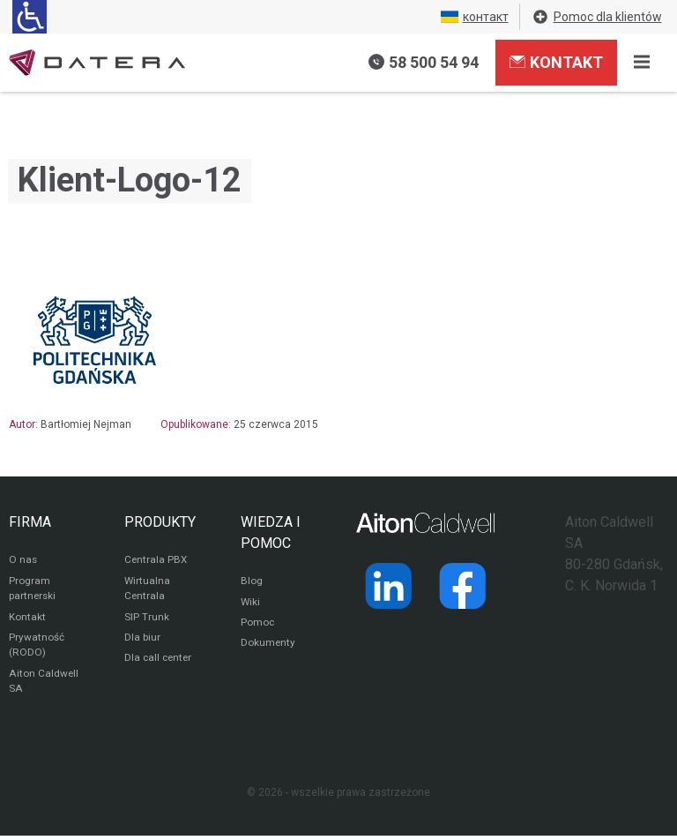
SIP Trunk (146, 619)
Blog (252, 582)
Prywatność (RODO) (36, 648)
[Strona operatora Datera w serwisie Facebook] (462, 585)
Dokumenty (268, 646)
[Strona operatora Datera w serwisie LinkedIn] (388, 585)
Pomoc (258, 625)
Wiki (251, 603)
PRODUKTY (160, 522)
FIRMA (30, 522)
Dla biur (142, 640)
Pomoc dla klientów (597, 17)
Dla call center (159, 662)
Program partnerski (33, 590)
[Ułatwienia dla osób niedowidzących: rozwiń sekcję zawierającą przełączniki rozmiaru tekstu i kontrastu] (29, 17)
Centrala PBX (156, 561)
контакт (475, 17)
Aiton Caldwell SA (43, 685)
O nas (23, 561)
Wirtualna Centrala (147, 590)
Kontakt (556, 62)
